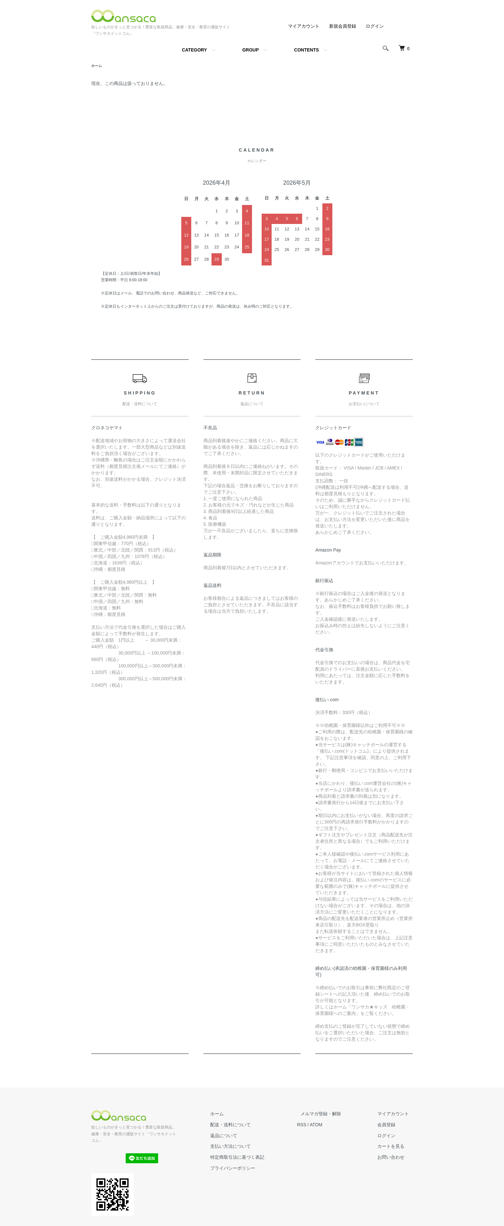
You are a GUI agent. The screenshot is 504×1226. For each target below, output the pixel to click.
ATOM (331, 1125)
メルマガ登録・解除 (332, 1114)
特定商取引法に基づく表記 (256, 1157)
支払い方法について (249, 1146)
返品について (242, 1136)
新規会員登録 (342, 26)
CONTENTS (306, 49)
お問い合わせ (394, 1157)
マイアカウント (304, 26)
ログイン (375, 26)
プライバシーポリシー (251, 1168)
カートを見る (394, 1146)
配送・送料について (249, 1125)
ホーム (97, 66)
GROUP (250, 49)
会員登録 (390, 1125)
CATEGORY (194, 49)
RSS (316, 1125)
